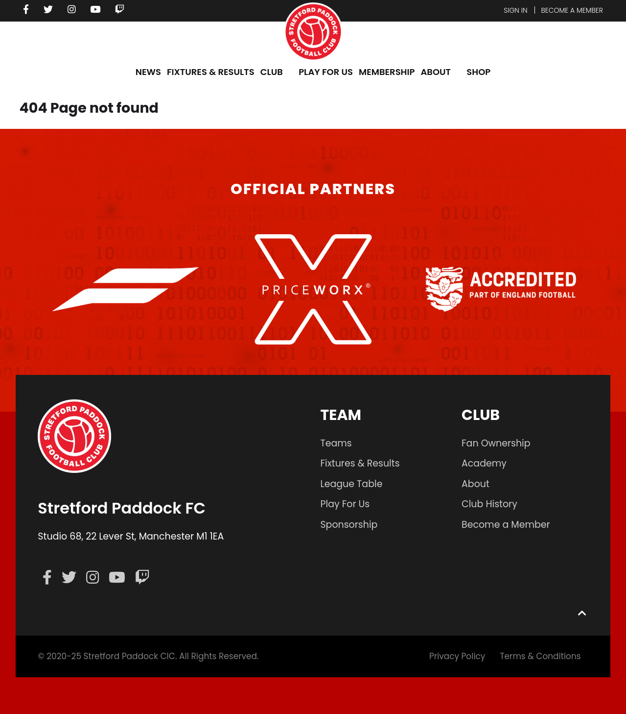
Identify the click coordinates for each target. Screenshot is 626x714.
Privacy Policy (457, 656)
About (475, 484)
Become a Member (506, 524)
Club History (489, 504)
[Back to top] (582, 612)
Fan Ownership (496, 443)
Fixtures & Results (359, 463)
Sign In (515, 10)
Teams (335, 443)
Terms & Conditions (540, 656)
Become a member (572, 10)
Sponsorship (348, 524)
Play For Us (345, 504)
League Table (351, 484)
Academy (484, 463)
